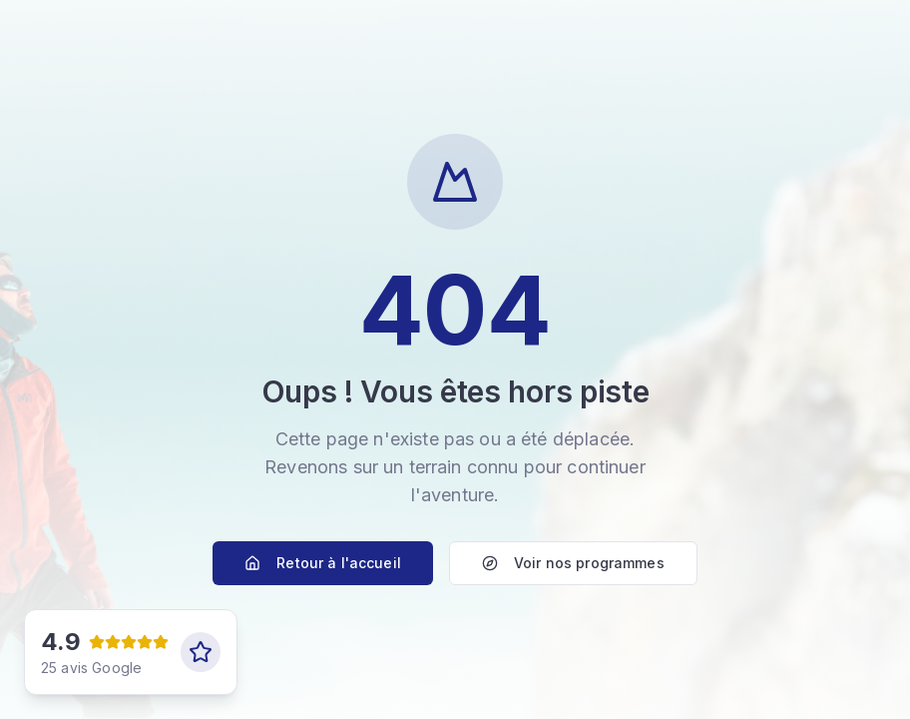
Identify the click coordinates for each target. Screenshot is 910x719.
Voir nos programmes (573, 562)
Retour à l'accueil (322, 562)
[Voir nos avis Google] (130, 652)
